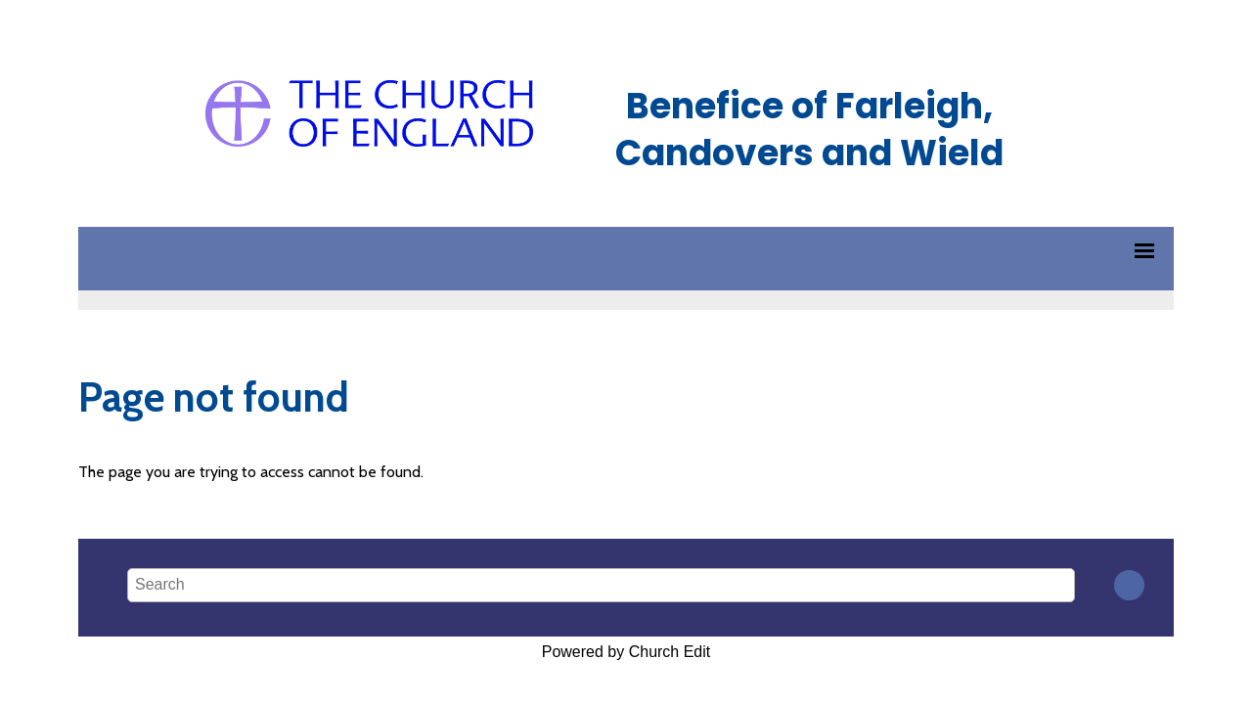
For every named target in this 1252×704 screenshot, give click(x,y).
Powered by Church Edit (626, 651)
